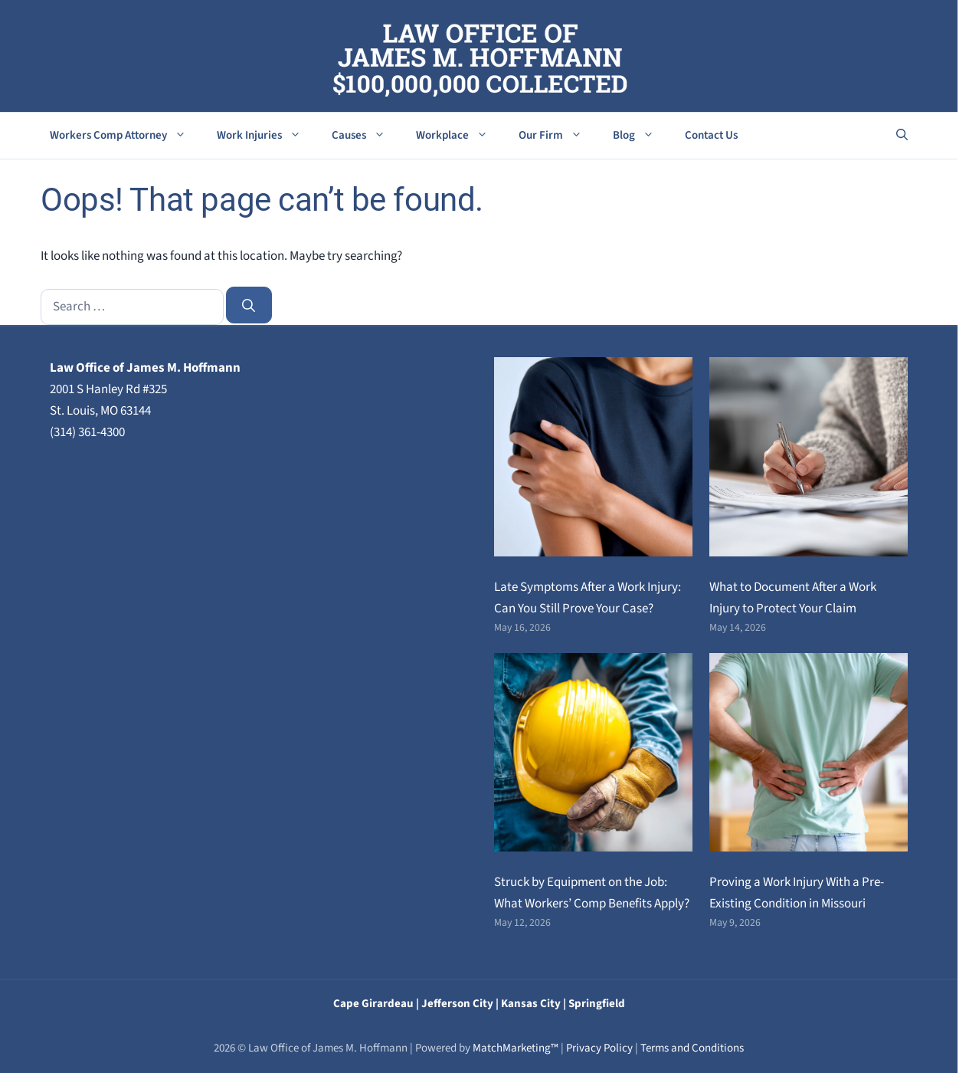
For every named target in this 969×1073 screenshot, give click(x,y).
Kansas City (531, 1004)
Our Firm (558, 136)
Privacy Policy (599, 1048)
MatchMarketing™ (515, 1048)
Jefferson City (457, 1004)
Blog (641, 136)
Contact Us (711, 135)
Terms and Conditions (692, 1048)
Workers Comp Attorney (125, 136)
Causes (366, 136)
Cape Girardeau (373, 1004)
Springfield (596, 1004)
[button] (902, 136)
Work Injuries (266, 136)
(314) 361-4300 (87, 432)
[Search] (249, 305)
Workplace (459, 136)
